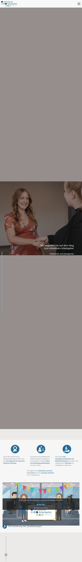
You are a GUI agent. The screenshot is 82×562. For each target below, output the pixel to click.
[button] (75, 4)
